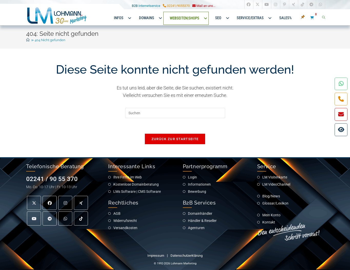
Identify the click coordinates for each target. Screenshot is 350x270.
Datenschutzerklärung (187, 255)
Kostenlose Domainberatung (136, 184)
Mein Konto (271, 215)
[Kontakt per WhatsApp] (341, 83)
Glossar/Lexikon (275, 203)
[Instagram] (65, 203)
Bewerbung (197, 191)
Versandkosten (125, 228)
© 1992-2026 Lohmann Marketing (175, 263)
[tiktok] (81, 219)
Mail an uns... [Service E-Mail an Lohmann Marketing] (203, 6)
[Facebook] (50, 203)
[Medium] (65, 219)
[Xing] (81, 203)
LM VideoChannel (276, 184)
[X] (34, 203)
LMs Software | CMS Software (137, 191)
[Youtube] (34, 219)
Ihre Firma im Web (127, 177)
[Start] (27, 40)
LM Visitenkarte (274, 177)
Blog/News (271, 196)
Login (192, 177)
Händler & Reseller (202, 221)
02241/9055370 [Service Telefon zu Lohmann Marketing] (176, 6)
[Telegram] (50, 219)
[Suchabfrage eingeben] (175, 113)
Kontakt (268, 222)
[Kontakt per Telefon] (341, 99)
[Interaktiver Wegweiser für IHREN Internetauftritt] (341, 129)
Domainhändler (200, 213)
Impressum (155, 255)
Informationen (199, 184)
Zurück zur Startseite (175, 139)
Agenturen (196, 228)
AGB (117, 213)
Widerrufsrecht (125, 221)
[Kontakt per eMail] (341, 114)
